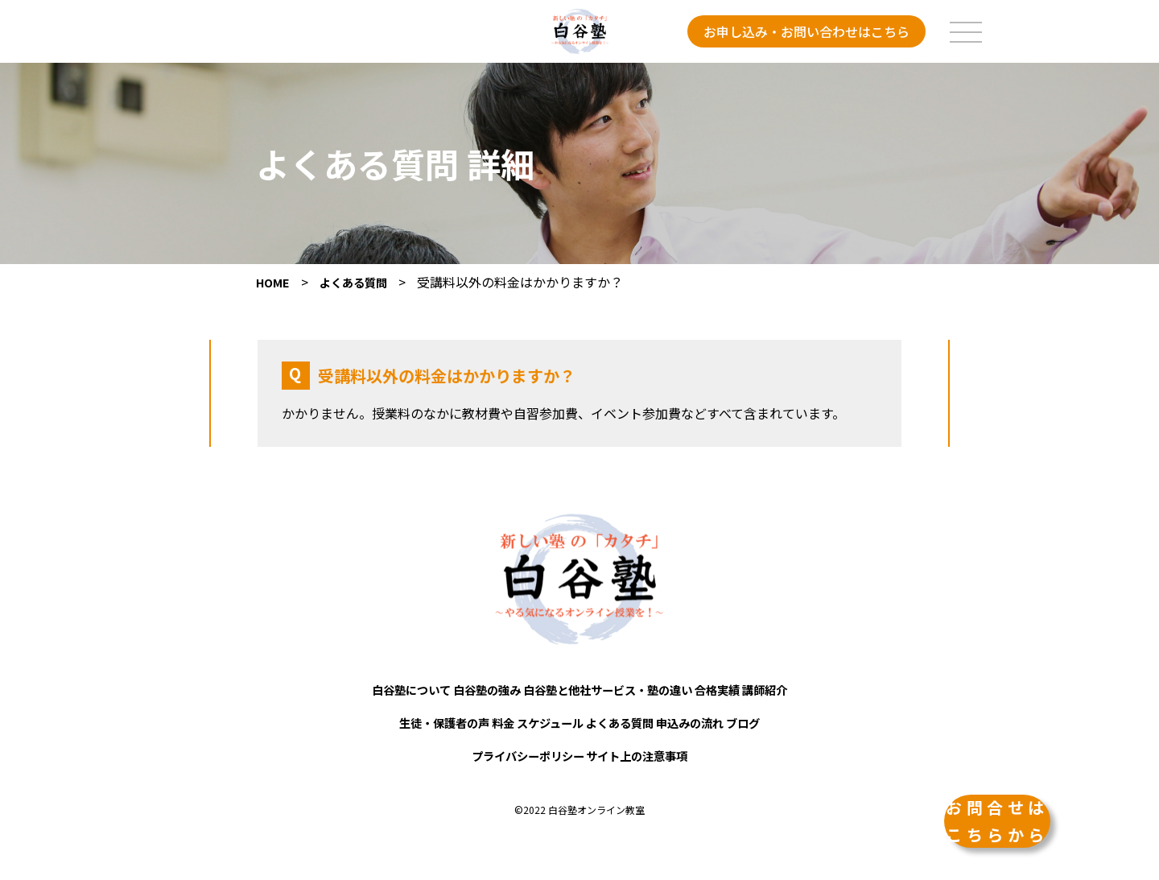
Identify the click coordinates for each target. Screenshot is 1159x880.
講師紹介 (817, 693)
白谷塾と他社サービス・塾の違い (611, 693)
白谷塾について (361, 693)
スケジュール (539, 720)
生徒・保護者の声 (391, 720)
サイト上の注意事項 (652, 748)
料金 (472, 720)
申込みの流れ (726, 720)
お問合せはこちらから (982, 783)
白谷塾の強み (460, 693)
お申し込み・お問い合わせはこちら (806, 31)
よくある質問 (632, 720)
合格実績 (750, 693)
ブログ (800, 720)
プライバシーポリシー (513, 748)
